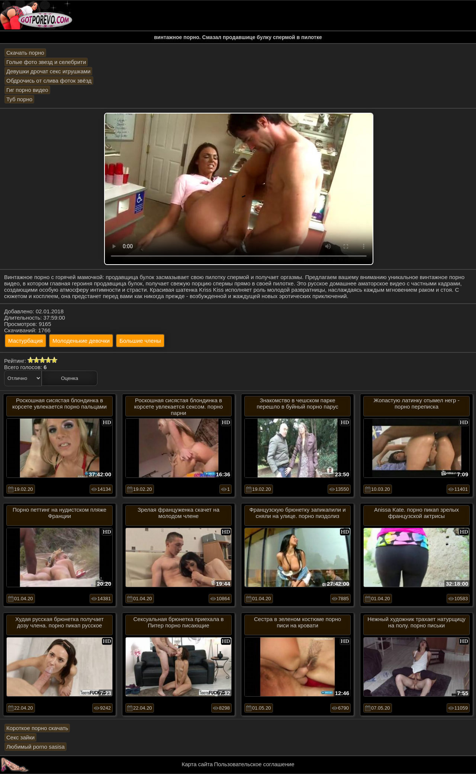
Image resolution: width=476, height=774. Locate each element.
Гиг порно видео (27, 90)
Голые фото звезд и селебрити (46, 62)
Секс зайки (20, 737)
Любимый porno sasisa (35, 746)
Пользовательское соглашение (254, 764)
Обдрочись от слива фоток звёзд (48, 80)
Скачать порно (25, 52)
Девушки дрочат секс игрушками (48, 71)
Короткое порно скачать (37, 728)
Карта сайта (197, 764)
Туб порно (19, 99)
